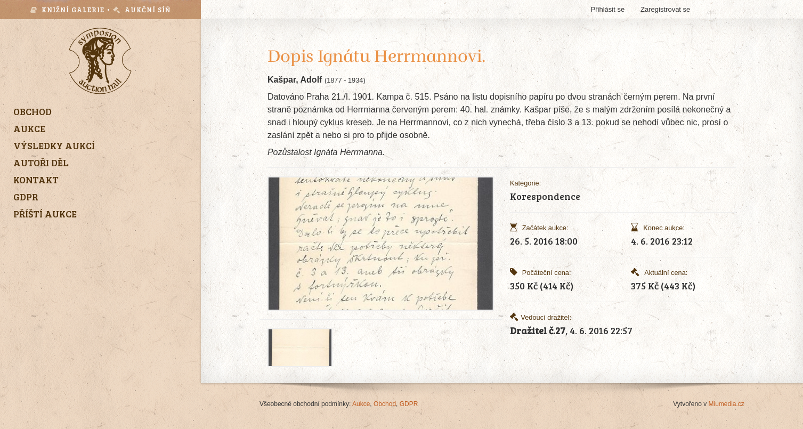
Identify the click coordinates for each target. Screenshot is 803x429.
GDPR (409, 404)
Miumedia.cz (726, 404)
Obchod (385, 404)
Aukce (361, 404)
